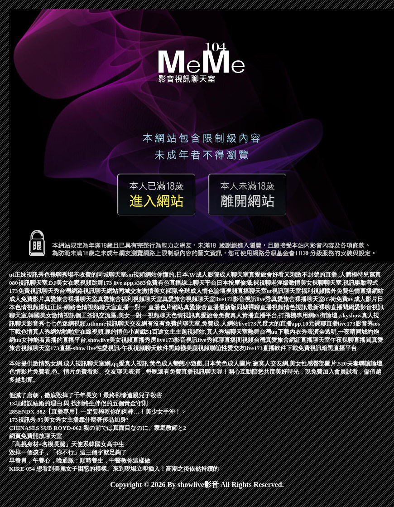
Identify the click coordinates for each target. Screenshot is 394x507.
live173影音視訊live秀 (243, 299)
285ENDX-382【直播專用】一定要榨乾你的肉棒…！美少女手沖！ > (97, 411)
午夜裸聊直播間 (350, 339)
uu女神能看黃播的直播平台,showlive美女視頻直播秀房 (85, 339)
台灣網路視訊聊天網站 (88, 291)
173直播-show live (73, 348)
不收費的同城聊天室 (99, 274)
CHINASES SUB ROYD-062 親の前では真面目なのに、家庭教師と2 (97, 427)
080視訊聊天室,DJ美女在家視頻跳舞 (56, 282)
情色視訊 (295, 307)
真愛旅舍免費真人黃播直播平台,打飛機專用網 (254, 315)
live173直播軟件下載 (271, 348)
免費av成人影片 (356, 299)
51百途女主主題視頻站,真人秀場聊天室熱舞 (202, 331)
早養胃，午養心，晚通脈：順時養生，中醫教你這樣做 (79, 460)
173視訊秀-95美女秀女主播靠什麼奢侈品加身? (69, 419)
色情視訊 (183, 315)
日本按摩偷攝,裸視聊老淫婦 (252, 282)
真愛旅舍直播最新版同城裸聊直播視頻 (233, 307)
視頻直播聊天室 (246, 291)
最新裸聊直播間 (327, 307)
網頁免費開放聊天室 (35, 436)
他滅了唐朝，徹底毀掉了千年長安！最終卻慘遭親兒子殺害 (85, 395)
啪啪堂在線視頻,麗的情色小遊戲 (104, 331)
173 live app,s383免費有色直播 (142, 282)
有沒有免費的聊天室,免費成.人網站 (193, 323)
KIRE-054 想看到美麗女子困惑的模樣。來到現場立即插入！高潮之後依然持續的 (114, 468)
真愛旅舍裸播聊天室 (70, 299)
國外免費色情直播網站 (354, 291)
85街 (330, 299)
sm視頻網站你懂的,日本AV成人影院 (172, 274)
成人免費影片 (26, 299)
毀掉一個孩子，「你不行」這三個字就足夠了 (68, 452)
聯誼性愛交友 (227, 348)
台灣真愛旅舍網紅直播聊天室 (292, 339)
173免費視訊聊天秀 (34, 291)
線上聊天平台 (198, 282)
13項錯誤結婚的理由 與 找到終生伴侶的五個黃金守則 (78, 403)
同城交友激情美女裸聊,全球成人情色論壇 (172, 291)
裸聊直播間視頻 (233, 339)
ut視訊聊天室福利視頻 (296, 291)
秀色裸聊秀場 (55, 274)
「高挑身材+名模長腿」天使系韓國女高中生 (66, 444)
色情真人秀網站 (41, 331)
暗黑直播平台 (339, 348)
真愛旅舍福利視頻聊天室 (129, 299)
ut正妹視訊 (23, 274)
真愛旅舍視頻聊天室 (188, 299)
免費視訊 (310, 348)
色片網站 (171, 307)
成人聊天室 (234, 274)
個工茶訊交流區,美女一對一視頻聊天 (123, 315)
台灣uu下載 (274, 331)
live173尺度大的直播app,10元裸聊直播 (288, 323)
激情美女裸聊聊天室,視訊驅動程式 (333, 282)
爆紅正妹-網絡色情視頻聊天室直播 (83, 307)
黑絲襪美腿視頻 (189, 348)
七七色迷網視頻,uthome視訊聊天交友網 (95, 323)
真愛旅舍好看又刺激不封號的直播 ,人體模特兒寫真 (315, 274)
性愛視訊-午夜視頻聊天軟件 (132, 348)
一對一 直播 (144, 307)
